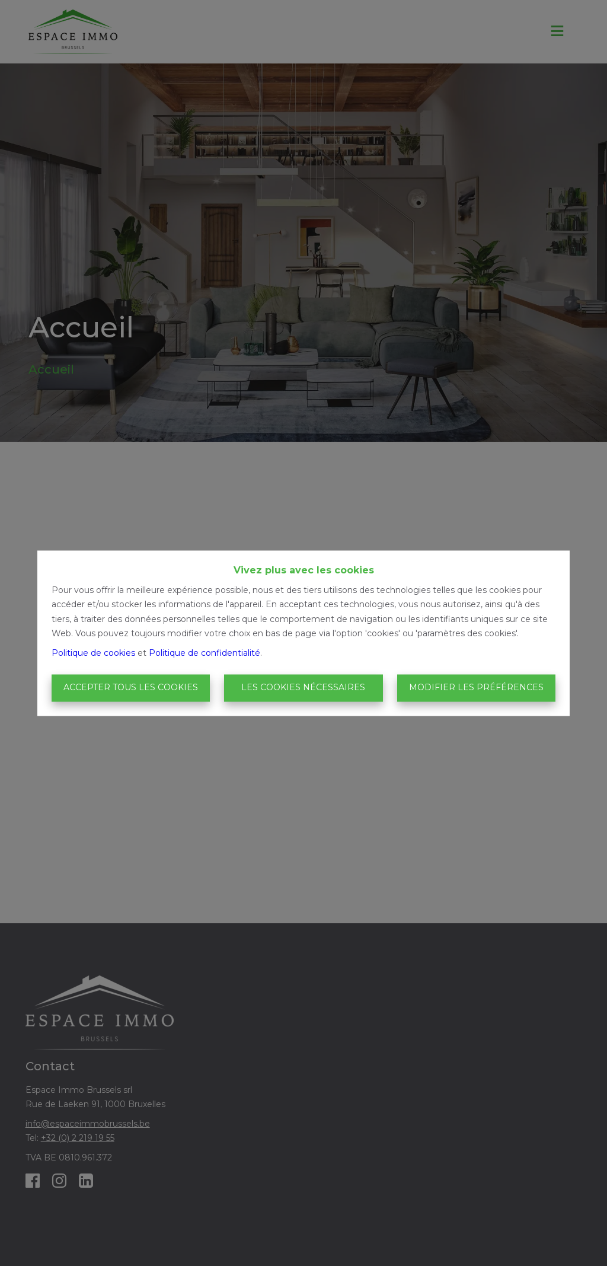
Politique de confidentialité (204, 653)
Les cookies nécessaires (303, 688)
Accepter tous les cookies (130, 688)
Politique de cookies (93, 653)
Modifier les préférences (476, 688)
